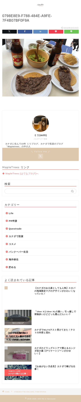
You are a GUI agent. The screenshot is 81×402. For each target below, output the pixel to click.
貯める (12, 267)
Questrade (15, 228)
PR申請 (13, 221)
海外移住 (14, 259)
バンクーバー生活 (18, 252)
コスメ (12, 244)
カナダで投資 (16, 236)
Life (11, 213)
